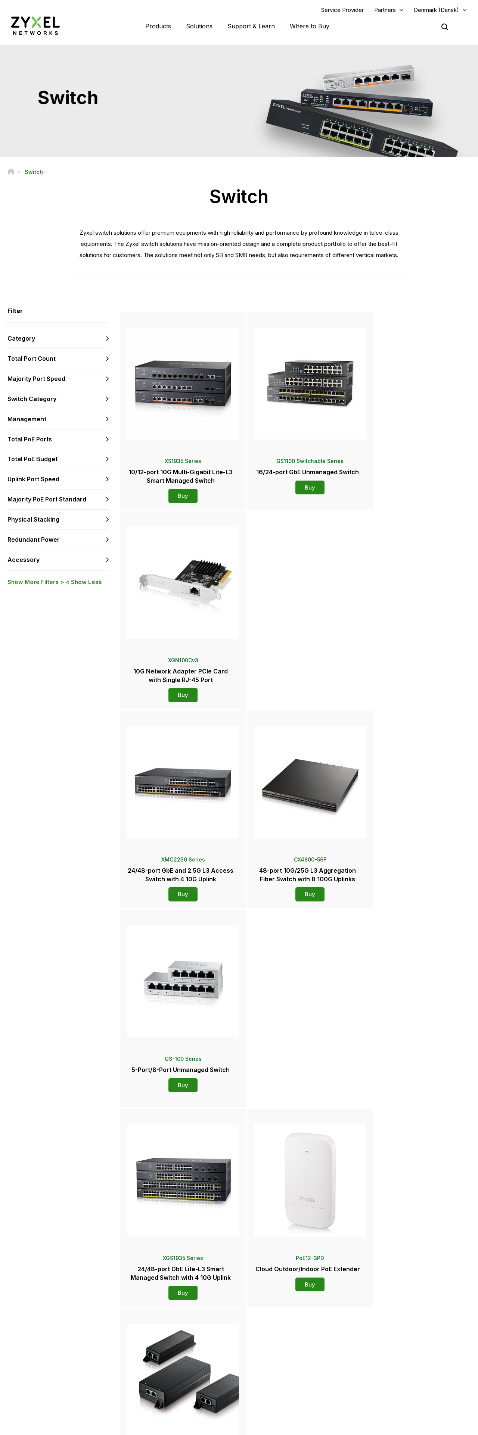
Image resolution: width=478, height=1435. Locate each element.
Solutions (199, 26)
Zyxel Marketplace (278, 1307)
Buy (178, 491)
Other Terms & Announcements (179, 1357)
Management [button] (26, 419)
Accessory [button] (23, 559)
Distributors (270, 1320)
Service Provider (342, 9)
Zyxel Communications (396, 1400)
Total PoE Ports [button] (29, 439)
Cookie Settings (453, 1426)
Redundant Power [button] (33, 540)
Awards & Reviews (278, 1362)
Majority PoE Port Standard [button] (46, 499)
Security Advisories (166, 1344)
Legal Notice (316, 1426)
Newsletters (271, 1375)
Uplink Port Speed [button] (33, 479)
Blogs (264, 1387)
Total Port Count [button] (31, 359)
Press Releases (275, 1350)
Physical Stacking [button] (33, 519)
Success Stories (389, 1387)
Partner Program (388, 1320)
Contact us (239, 1251)
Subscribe (98, 1344)
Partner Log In (386, 1307)
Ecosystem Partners (393, 1332)
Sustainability (385, 1375)
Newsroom (273, 1337)
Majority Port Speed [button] (36, 379)
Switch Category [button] (31, 399)
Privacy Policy (405, 1426)
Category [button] (21, 339)
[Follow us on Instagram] (93, 1390)
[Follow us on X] (74, 1390)
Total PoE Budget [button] (32, 459)
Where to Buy (309, 26)
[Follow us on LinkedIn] (56, 1390)
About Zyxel (384, 1362)
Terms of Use (360, 1426)
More (296, 1109)
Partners (385, 9)
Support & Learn (251, 26)
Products (158, 26)
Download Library (164, 1332)
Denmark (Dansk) (436, 9)
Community (157, 1320)
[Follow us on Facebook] (17, 1390)
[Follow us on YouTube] (37, 1390)
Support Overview (165, 1307)
